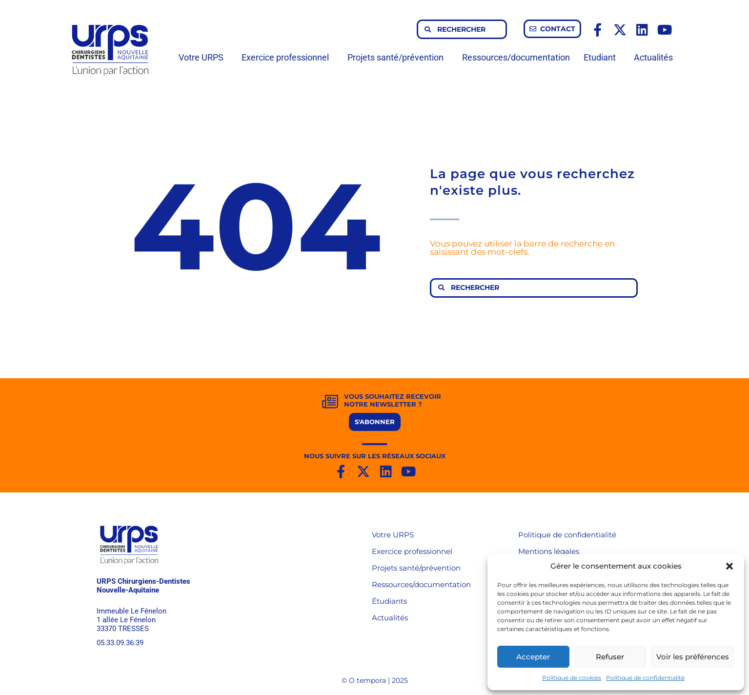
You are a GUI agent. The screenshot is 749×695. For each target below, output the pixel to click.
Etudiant (602, 57)
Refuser (610, 656)
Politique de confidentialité (645, 677)
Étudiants (389, 601)
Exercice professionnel (288, 57)
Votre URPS (203, 57)
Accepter (533, 656)
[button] (729, 566)
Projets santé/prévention (397, 57)
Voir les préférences (692, 656)
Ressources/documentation (516, 57)
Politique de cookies (571, 677)
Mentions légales (548, 551)
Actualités (653, 57)
